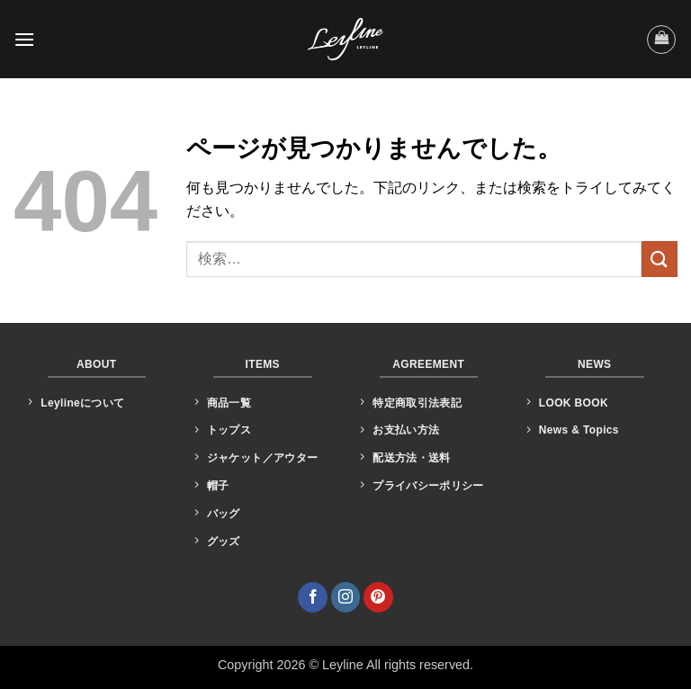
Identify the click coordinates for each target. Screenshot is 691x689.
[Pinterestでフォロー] (378, 597)
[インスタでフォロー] (346, 597)
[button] (24, 39)
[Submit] (660, 258)
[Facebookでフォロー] (313, 597)
